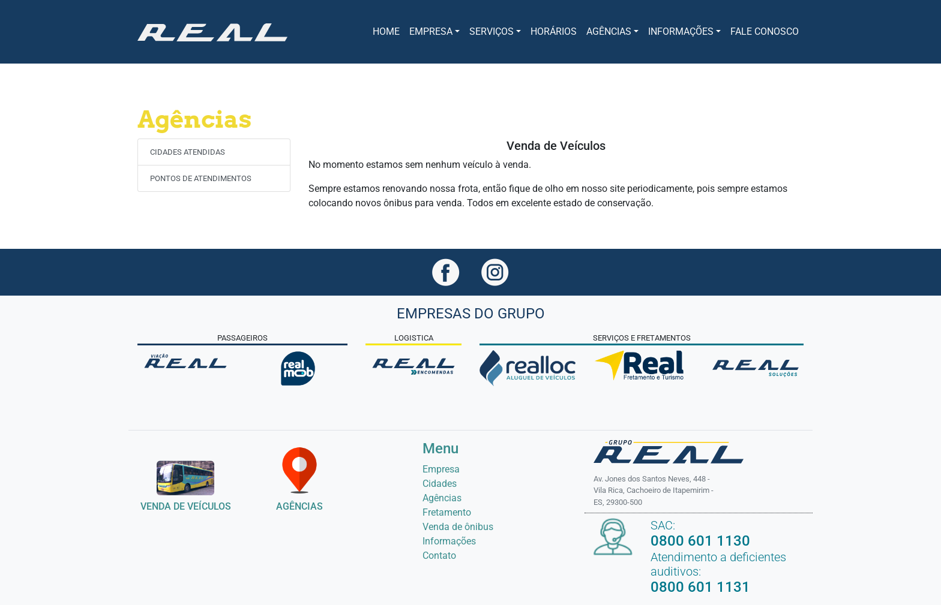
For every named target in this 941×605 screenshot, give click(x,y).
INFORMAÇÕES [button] (681, 31)
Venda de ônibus (457, 526)
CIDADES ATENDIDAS (187, 152)
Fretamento (446, 512)
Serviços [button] (491, 31)
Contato (439, 555)
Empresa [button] (430, 31)
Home (386, 31)
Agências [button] (608, 31)
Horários (554, 31)
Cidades (439, 483)
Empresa (441, 469)
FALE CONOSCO (764, 31)
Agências (441, 498)
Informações (449, 541)
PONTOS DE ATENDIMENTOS (200, 178)
